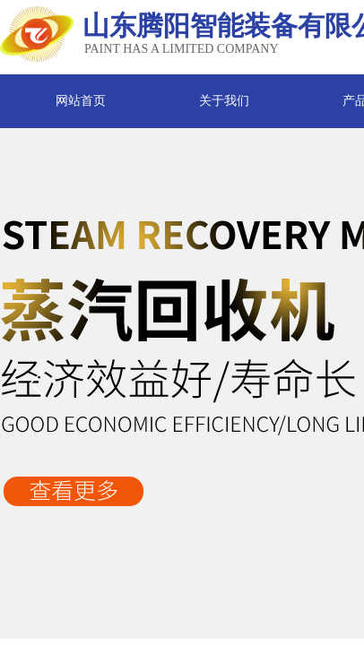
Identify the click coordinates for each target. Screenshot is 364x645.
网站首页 (81, 101)
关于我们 (224, 101)
